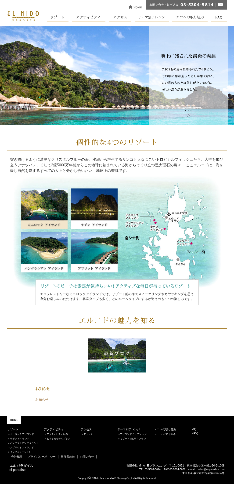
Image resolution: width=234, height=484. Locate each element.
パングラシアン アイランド (24, 443)
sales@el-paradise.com (211, 469)
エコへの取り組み (166, 434)
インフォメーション (20, 452)
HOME (14, 420)
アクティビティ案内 (57, 434)
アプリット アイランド (22, 447)
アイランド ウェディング (133, 434)
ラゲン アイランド (19, 438)
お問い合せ (87, 456)
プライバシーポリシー (42, 456)
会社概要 (16, 456)
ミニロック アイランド (22, 434)
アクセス (88, 434)
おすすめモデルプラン (58, 438)
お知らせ (41, 399)
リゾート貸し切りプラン (133, 438)
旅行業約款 (68, 456)
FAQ (196, 433)
